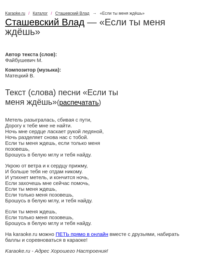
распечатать (79, 102)
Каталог (40, 13)
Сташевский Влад (72, 13)
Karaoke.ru (15, 13)
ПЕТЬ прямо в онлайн (82, 234)
